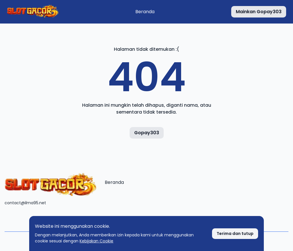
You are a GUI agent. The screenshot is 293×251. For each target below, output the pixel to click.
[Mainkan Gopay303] (258, 11)
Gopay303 (146, 132)
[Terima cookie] (235, 233)
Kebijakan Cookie (96, 241)
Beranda (145, 11)
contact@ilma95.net (25, 203)
